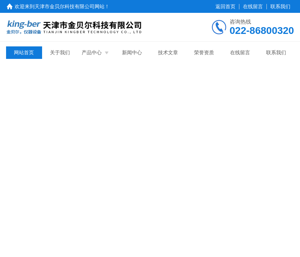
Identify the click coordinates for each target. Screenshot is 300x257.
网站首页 (24, 52)
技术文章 (168, 52)
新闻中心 (132, 52)
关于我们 (60, 52)
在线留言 (253, 6)
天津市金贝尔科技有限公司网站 (70, 6)
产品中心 (92, 52)
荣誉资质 (204, 52)
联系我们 (280, 6)
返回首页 (225, 6)
